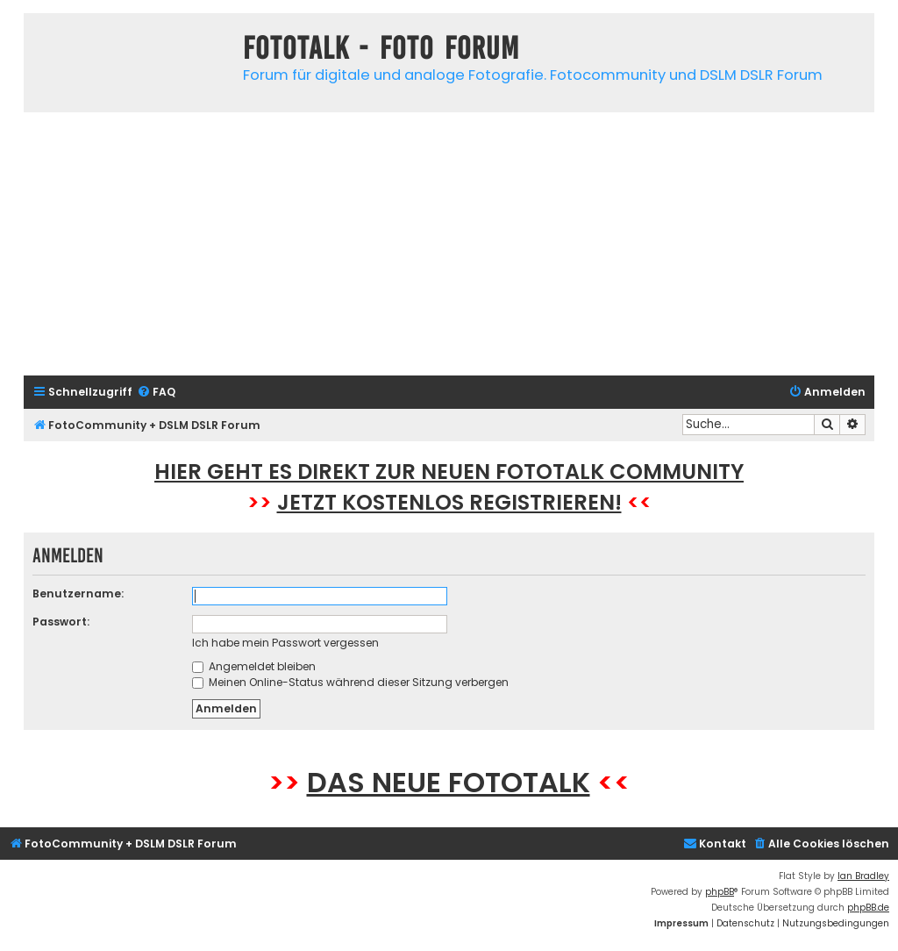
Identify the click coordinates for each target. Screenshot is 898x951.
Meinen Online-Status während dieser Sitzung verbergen (350, 682)
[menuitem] (156, 392)
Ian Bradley (863, 876)
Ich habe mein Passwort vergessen (285, 642)
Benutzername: (78, 593)
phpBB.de (868, 907)
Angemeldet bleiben (254, 666)
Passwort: (60, 621)
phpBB (719, 891)
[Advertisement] (449, 244)
